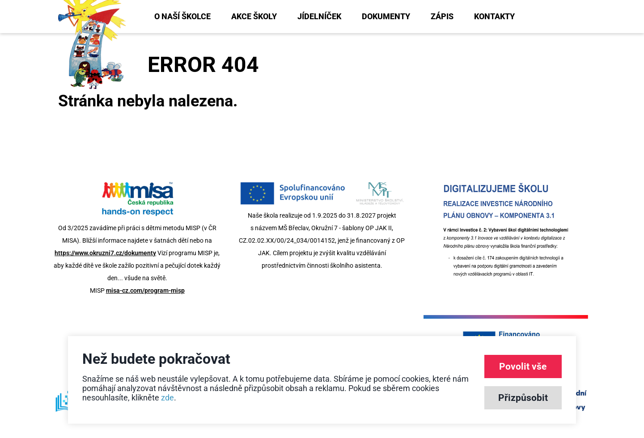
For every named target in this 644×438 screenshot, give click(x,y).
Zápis (442, 16)
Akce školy (254, 16)
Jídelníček (319, 16)
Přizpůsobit (523, 397)
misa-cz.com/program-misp (145, 290)
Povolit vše (523, 366)
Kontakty (494, 16)
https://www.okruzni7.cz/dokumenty (105, 253)
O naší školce (182, 16)
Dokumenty (386, 16)
